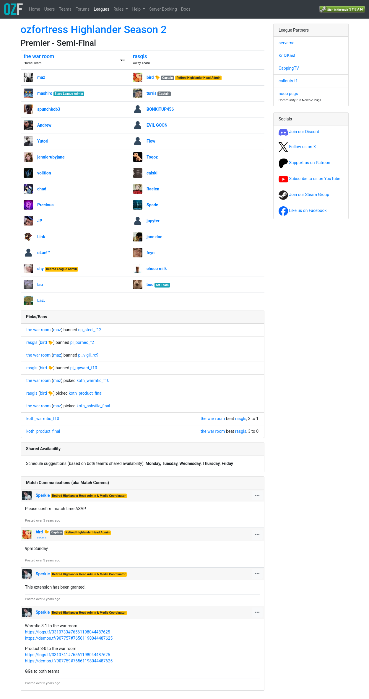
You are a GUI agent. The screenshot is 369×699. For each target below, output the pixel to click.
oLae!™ (43, 252)
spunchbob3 (48, 109)
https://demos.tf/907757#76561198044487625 (69, 638)
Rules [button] (119, 9)
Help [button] (137, 9)
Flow (151, 141)
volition (44, 173)
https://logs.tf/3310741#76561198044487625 (67, 654)
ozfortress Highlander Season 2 (94, 30)
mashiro (44, 93)
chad (41, 189)
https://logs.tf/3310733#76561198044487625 (67, 632)
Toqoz (152, 157)
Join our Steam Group (304, 194)
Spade (152, 204)
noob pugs (288, 93)
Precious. (46, 204)
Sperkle (43, 495)
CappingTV (289, 68)
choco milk (157, 268)
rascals (41, 537)
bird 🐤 (153, 77)
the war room (39, 56)
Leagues (101, 9)
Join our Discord (299, 131)
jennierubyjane (51, 157)
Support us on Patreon (304, 162)
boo (150, 284)
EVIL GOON (157, 125)
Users (49, 9)
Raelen (153, 189)
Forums (83, 9)
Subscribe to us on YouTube (309, 178)
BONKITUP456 (160, 109)
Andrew (44, 125)
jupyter (153, 220)
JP (39, 220)
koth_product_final (86, 393)
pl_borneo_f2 (82, 342)
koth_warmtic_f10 (93, 380)
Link (41, 236)
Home (34, 9)
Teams (65, 9)
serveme (286, 42)
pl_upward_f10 (83, 367)
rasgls (140, 56)
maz (41, 77)
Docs (186, 9)
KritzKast (287, 55)
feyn (151, 252)
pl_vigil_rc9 (88, 355)
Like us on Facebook (303, 210)
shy (40, 268)
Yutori (42, 141)
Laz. (41, 300)
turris (152, 93)
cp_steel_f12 (89, 329)
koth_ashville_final (93, 406)
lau (40, 284)
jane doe (154, 236)
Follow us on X (297, 146)
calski (152, 173)
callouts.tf (288, 81)
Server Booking (163, 9)
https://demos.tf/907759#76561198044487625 (69, 661)
